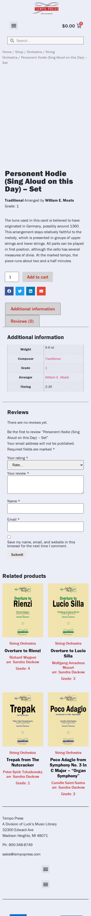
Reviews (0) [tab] (22, 321)
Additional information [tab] (33, 309)
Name (13, 501)
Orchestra (34, 51)
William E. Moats (57, 377)
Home (7, 51)
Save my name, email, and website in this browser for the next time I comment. (41, 544)
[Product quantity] (12, 277)
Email (13, 519)
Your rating (17, 458)
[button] (14, 25)
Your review (18, 473)
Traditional (53, 358)
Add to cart (37, 277)
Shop (19, 51)
